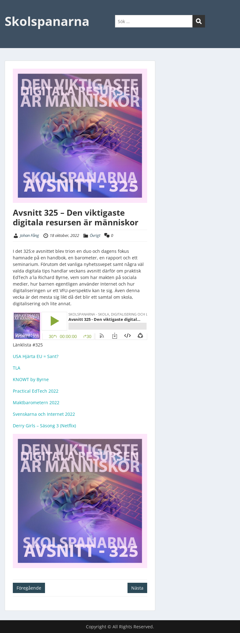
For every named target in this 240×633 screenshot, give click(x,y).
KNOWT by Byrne (31, 379)
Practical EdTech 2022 (35, 391)
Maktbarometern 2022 (36, 402)
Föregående (29, 588)
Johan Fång (29, 235)
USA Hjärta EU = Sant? (35, 356)
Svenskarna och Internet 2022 (44, 414)
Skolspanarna (47, 21)
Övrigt (95, 235)
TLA (16, 368)
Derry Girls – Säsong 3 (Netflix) (44, 426)
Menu (11, 10)
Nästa (137, 588)
